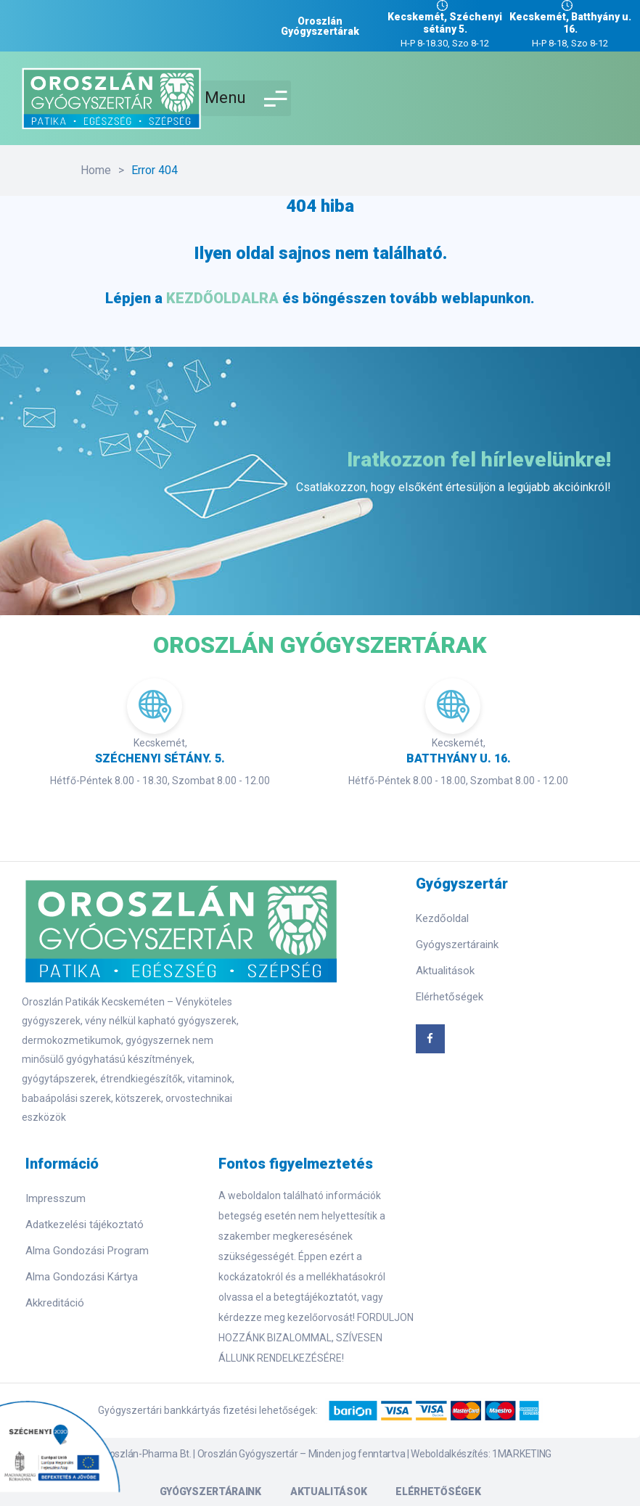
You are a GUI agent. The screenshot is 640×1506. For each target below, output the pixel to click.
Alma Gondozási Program (87, 1250)
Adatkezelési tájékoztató (84, 1224)
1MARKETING (521, 1454)
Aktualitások (445, 970)
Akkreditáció (54, 1302)
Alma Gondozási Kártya (81, 1276)
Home (96, 170)
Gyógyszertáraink (457, 944)
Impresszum (55, 1198)
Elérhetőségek (449, 996)
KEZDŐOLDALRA (222, 298)
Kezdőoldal (442, 918)
